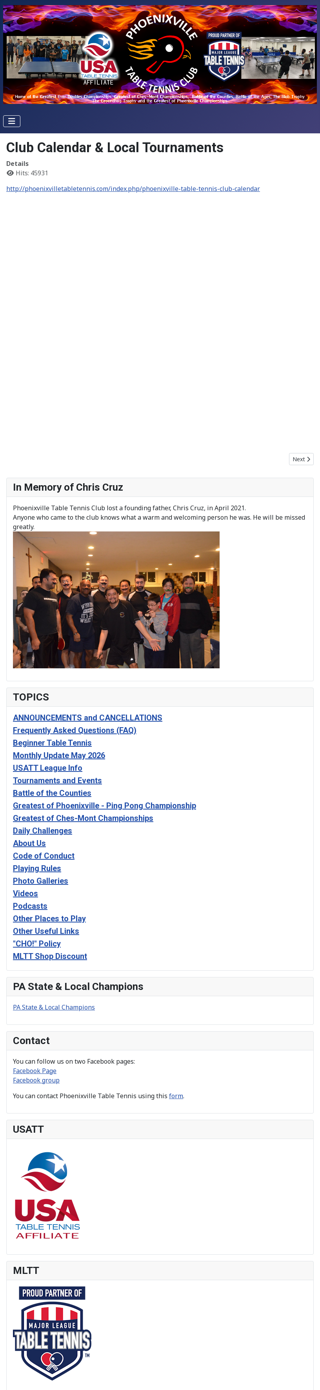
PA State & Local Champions (54, 1007)
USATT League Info (47, 768)
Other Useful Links (46, 931)
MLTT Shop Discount (50, 956)
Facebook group (36, 1080)
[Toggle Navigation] (11, 121)
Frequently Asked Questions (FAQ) (74, 730)
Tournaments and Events (57, 780)
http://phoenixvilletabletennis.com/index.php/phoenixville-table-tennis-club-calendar (133, 188)
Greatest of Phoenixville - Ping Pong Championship (104, 805)
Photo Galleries (40, 881)
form (176, 1096)
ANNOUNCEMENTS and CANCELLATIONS (87, 717)
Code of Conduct (44, 856)
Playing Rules (37, 868)
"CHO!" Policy (37, 943)
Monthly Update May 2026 (59, 755)
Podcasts (30, 906)
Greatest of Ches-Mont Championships (83, 818)
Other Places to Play (49, 918)
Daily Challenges (42, 830)
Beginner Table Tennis (52, 743)
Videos (25, 893)
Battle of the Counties (52, 793)
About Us (29, 843)
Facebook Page (34, 1070)
